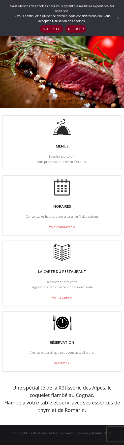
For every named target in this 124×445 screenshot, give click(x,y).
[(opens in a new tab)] (62, 252)
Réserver (60, 363)
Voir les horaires (60, 227)
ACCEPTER (52, 29)
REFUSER (76, 29)
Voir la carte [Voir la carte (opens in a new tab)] (60, 298)
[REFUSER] (117, 18)
